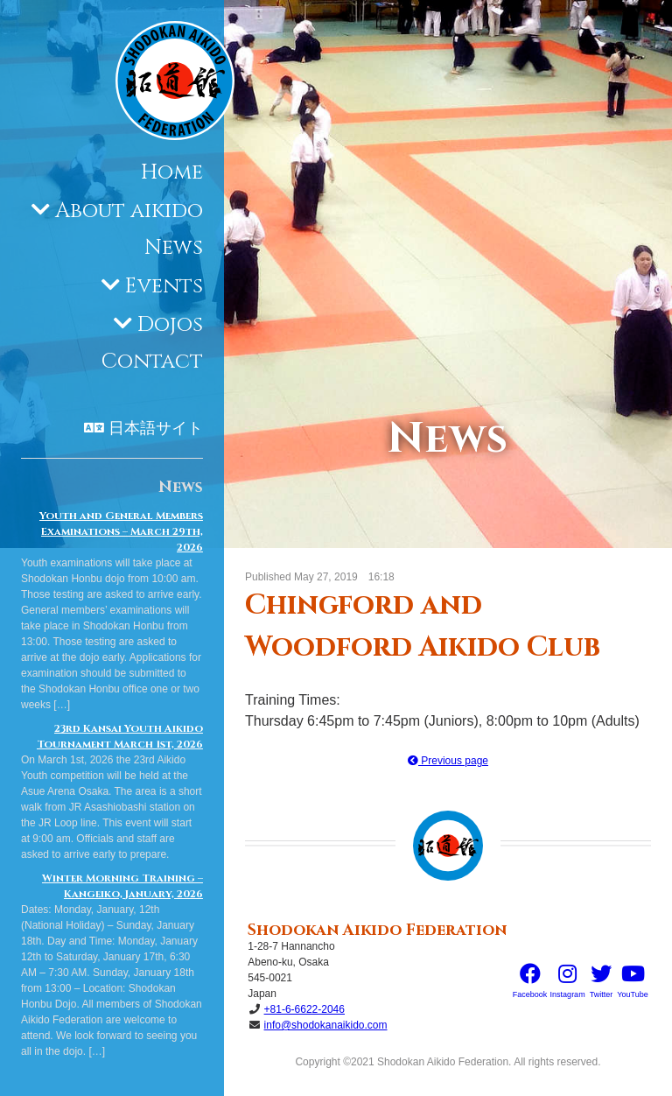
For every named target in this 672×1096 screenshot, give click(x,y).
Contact (152, 362)
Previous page (448, 761)
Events (164, 286)
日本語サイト (155, 428)
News (173, 248)
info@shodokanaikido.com (326, 1025)
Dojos (170, 325)
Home (172, 172)
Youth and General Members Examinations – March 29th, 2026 (121, 531)
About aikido (129, 211)
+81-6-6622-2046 (304, 1009)
